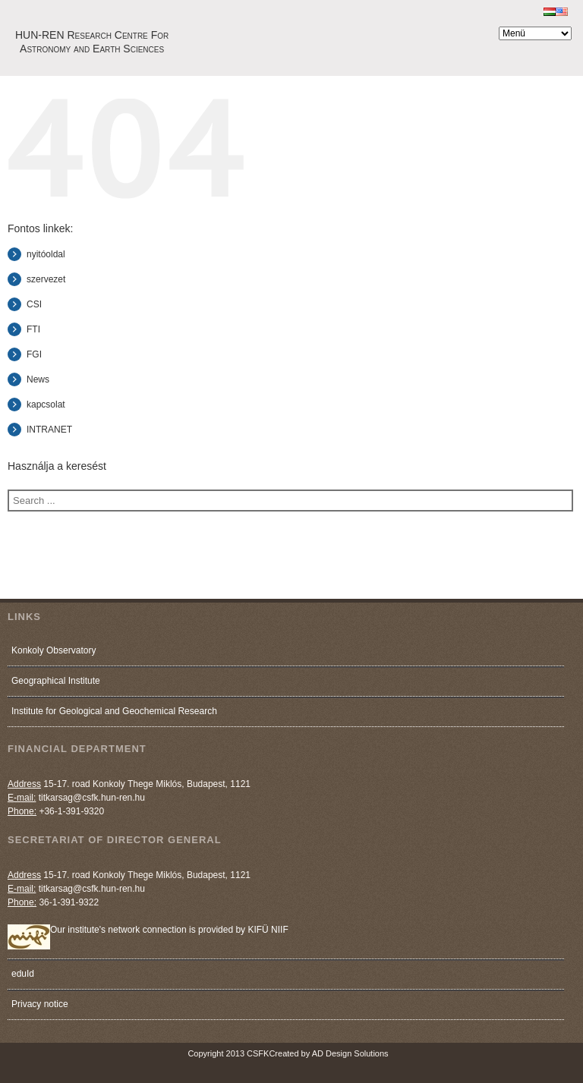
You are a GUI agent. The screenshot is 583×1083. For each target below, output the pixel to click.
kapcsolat (46, 404)
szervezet (46, 279)
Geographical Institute (55, 680)
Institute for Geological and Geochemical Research (114, 711)
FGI (34, 354)
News (38, 379)
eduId (22, 973)
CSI (34, 304)
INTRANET (49, 429)
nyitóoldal (46, 254)
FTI (33, 329)
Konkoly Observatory (53, 650)
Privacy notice (39, 1004)
